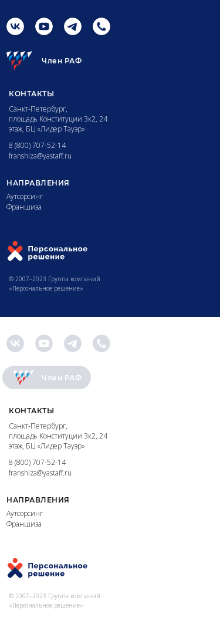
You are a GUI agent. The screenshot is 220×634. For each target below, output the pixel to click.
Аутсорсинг (24, 196)
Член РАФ (62, 60)
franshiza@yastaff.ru (40, 156)
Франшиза (24, 207)
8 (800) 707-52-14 (37, 145)
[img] (15, 26)
